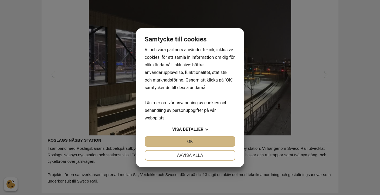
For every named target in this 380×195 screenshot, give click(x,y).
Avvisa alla (190, 155)
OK (190, 141)
